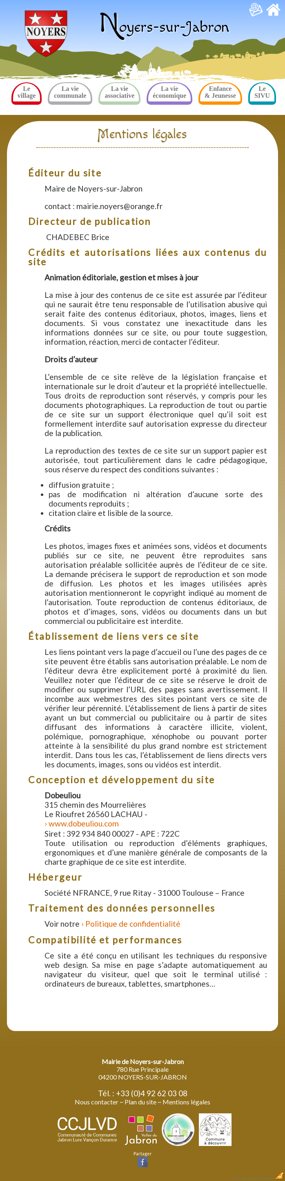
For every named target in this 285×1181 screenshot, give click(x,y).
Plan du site (140, 1102)
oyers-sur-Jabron (164, 27)
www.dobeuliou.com (84, 823)
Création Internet (266, 1178)
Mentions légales (186, 1102)
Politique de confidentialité (132, 923)
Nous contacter (96, 1102)
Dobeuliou (241, 1178)
